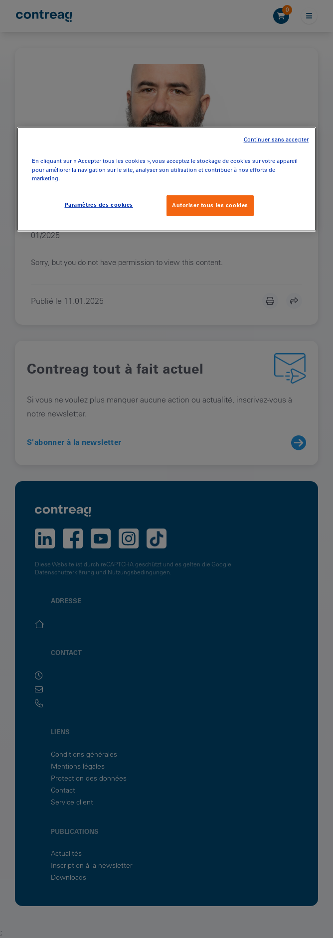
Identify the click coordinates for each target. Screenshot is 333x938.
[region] (166, 179)
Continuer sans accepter (276, 139)
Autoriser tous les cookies (210, 204)
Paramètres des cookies (99, 204)
